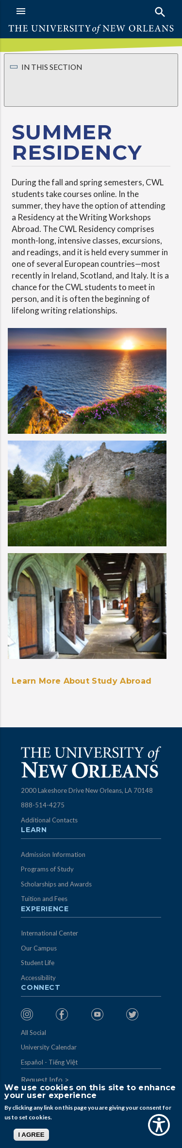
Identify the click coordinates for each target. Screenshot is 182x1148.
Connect (41, 988)
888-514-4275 (43, 805)
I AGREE (31, 1134)
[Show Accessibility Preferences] (159, 1125)
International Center (49, 933)
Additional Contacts (49, 820)
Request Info (42, 1079)
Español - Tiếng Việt (49, 1062)
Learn (34, 830)
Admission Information (53, 854)
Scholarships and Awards (56, 884)
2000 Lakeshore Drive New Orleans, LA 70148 (87, 790)
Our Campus (39, 948)
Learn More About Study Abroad (81, 681)
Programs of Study (47, 869)
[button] (51, 11)
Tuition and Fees (44, 898)
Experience (44, 909)
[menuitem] (36, 1014)
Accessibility (38, 978)
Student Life (37, 963)
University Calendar (49, 1047)
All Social (33, 1032)
